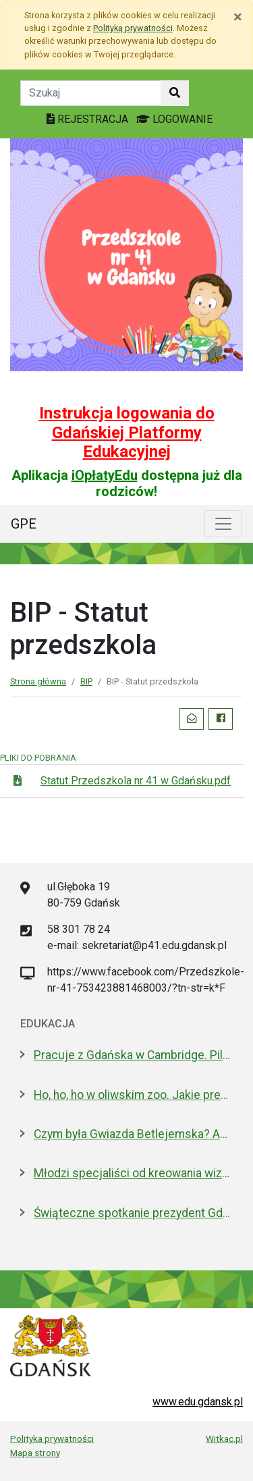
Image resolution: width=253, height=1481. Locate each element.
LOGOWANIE (174, 119)
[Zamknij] (237, 17)
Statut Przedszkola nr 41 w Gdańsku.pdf (135, 780)
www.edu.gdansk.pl (197, 1401)
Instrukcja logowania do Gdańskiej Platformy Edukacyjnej (127, 433)
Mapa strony (35, 1452)
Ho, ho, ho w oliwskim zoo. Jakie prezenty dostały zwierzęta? (133, 1095)
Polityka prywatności (52, 1438)
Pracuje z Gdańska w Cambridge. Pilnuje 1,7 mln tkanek (133, 1055)
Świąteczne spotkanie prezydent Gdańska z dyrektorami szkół (133, 1213)
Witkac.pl (224, 1438)
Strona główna (38, 681)
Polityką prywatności (133, 28)
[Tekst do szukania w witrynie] (90, 93)
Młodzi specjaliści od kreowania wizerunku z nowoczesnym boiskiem (133, 1173)
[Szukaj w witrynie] (175, 93)
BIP (86, 681)
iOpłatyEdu (105, 475)
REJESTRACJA (89, 119)
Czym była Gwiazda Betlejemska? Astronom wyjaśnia (133, 1134)
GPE (23, 524)
